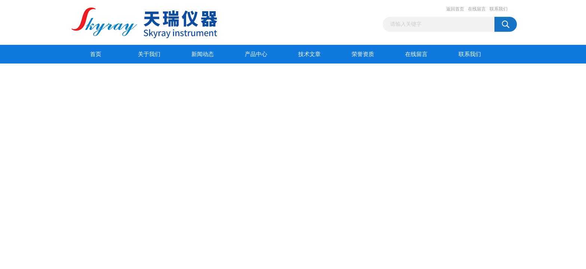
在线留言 (477, 9)
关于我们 (149, 54)
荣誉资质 (363, 54)
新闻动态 (202, 54)
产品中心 (256, 54)
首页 (95, 54)
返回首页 (455, 9)
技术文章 (309, 54)
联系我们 (499, 9)
